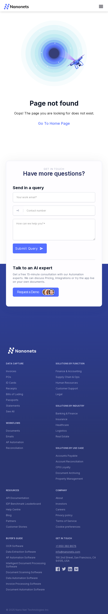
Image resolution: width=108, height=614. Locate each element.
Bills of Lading (14, 394)
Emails (10, 436)
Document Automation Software (25, 589)
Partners (11, 521)
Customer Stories (16, 526)
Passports (12, 399)
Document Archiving (68, 473)
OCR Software (14, 546)
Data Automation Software (22, 578)
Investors (61, 503)
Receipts (11, 388)
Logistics (61, 430)
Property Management (69, 478)
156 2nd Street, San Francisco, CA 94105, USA (76, 559)
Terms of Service (66, 521)
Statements (13, 405)
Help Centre (13, 509)
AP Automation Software (20, 557)
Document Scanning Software (24, 572)
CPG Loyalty (63, 467)
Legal (59, 394)
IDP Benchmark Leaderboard (23, 503)
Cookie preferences (68, 526)
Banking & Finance (67, 413)
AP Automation (15, 442)
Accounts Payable (66, 455)
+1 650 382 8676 (66, 546)
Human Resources (67, 382)
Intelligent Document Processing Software (26, 565)
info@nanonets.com (68, 551)
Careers (60, 509)
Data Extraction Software (21, 551)
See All (10, 411)
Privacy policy (64, 515)
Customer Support (67, 388)
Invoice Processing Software (23, 583)
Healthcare (62, 424)
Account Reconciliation (69, 461)
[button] (101, 6)
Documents (13, 430)
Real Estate (62, 436)
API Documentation (17, 498)
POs (8, 376)
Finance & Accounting (69, 371)
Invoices (11, 371)
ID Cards (11, 382)
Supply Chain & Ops (68, 376)
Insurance (61, 419)
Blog (9, 515)
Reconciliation (14, 447)
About (59, 498)
